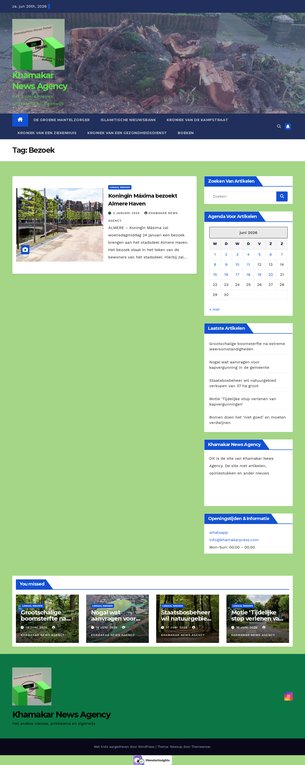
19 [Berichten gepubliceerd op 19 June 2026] (259, 274)
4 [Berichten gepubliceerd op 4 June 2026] (248, 254)
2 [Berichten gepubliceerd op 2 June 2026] (226, 254)
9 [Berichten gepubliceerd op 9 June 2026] (226, 264)
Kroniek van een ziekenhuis (47, 133)
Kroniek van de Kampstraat (197, 120)
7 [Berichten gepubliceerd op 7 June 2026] (282, 254)
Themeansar (200, 747)
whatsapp (218, 532)
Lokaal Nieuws (120, 187)
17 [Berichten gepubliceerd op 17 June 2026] (237, 274)
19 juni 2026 (37, 627)
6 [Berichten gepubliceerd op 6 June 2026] (271, 254)
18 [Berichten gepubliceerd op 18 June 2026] (248, 274)
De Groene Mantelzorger (62, 120)
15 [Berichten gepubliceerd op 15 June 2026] (215, 274)
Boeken (186, 133)
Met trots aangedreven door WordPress (125, 747)
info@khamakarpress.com (234, 539)
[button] (279, 126)
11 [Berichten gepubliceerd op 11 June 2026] (248, 264)
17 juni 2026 (177, 627)
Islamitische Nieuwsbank (128, 120)
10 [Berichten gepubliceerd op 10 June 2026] (237, 264)
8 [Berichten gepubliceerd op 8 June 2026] (215, 264)
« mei (214, 309)
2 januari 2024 (127, 213)
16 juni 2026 (247, 627)
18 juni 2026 (107, 627)
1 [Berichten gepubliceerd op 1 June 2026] (215, 254)
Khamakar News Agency (61, 714)
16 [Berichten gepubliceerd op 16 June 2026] (226, 274)
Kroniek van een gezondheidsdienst (127, 133)
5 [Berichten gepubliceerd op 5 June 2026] (259, 254)
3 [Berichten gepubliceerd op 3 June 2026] (237, 254)
